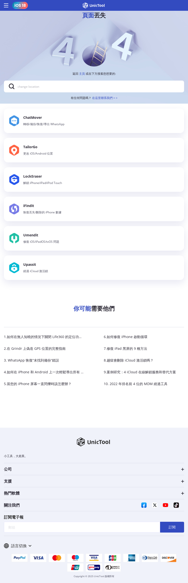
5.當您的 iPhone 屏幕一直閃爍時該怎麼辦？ (37, 383)
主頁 (82, 74)
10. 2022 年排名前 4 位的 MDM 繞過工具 (135, 383)
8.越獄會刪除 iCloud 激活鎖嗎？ (128, 360)
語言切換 (17, 545)
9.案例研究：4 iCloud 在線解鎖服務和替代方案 (140, 372)
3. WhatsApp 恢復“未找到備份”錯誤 (31, 360)
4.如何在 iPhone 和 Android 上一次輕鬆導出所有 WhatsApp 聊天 (55, 372)
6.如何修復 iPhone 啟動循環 (125, 336)
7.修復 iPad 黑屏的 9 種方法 (125, 348)
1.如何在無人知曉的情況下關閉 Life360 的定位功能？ (45, 336)
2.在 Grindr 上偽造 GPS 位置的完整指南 (35, 348)
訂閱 (172, 527)
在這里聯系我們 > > (105, 98)
